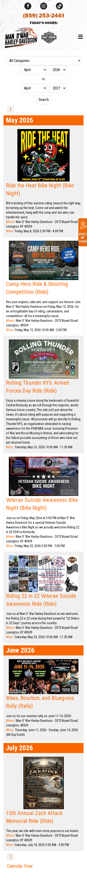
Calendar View (20, 866)
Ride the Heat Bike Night (34, 185)
